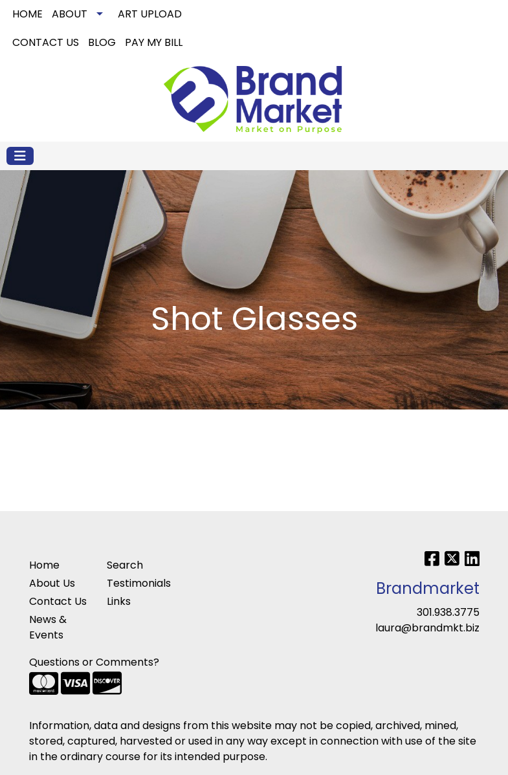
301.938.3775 (448, 612)
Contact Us (58, 601)
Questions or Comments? (94, 662)
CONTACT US (45, 42)
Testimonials (138, 583)
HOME (27, 13)
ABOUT (69, 13)
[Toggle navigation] (20, 156)
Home (44, 565)
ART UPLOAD (150, 13)
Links (119, 601)
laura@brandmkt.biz (427, 627)
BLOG (102, 42)
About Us (52, 583)
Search (422, 13)
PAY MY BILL (153, 42)
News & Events (48, 627)
